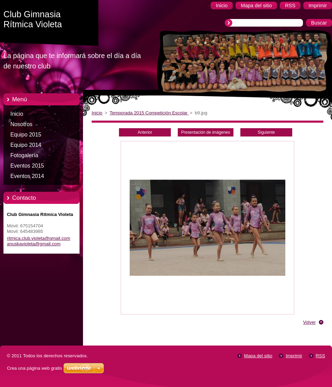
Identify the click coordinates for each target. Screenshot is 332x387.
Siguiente (266, 132)
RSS (320, 355)
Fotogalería (24, 155)
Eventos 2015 (27, 166)
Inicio (16, 114)
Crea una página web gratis (34, 368)
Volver (309, 322)
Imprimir (294, 355)
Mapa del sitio (258, 355)
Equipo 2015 (25, 135)
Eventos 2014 (27, 176)
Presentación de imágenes (205, 132)
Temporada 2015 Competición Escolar (149, 112)
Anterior (145, 132)
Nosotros (21, 124)
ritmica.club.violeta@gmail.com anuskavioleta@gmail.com (38, 241)
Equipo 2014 (25, 145)
